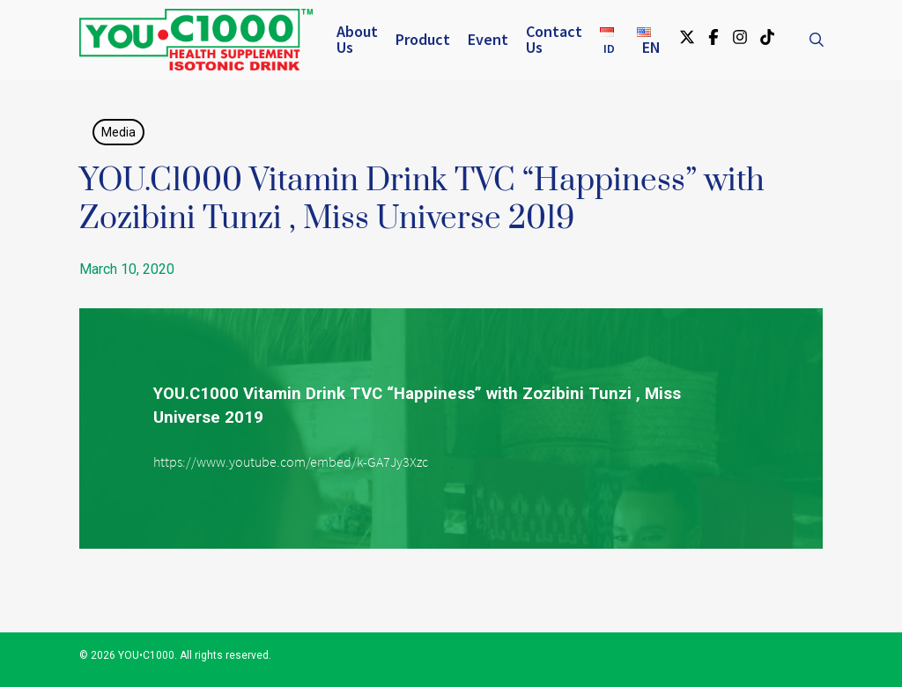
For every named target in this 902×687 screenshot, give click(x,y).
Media (118, 132)
